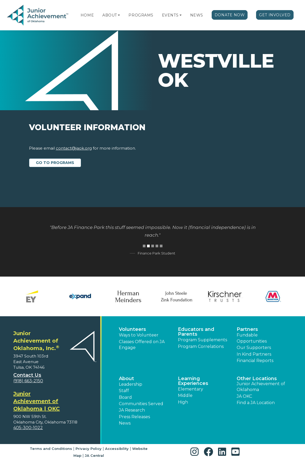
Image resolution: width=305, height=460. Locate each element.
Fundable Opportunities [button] (252, 337)
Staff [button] (124, 390)
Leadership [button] (130, 384)
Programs (140, 15)
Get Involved (275, 15)
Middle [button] (185, 395)
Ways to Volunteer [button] (138, 335)
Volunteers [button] (132, 329)
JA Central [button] (94, 455)
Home (87, 15)
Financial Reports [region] (255, 360)
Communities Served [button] (141, 403)
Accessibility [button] (117, 448)
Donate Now (230, 15)
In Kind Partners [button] (254, 354)
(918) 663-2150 (28, 380)
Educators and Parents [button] (196, 331)
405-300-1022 (28, 427)
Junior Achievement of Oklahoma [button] (261, 386)
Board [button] (125, 397)
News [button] (125, 423)
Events (170, 15)
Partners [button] (247, 329)
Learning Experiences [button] (193, 381)
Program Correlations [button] (201, 346)
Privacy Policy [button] (89, 448)
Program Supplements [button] (202, 339)
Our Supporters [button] (254, 347)
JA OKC (244, 396)
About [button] (126, 378)
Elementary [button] (190, 389)
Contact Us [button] (27, 375)
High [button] (183, 402)
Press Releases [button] (134, 416)
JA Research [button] (132, 410)
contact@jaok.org (74, 148)
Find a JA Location (256, 402)
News (196, 15)
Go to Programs (55, 162)
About (109, 15)
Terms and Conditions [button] (51, 448)
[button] (119, 15)
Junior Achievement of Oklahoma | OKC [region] (36, 401)
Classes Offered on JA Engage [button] (142, 344)
